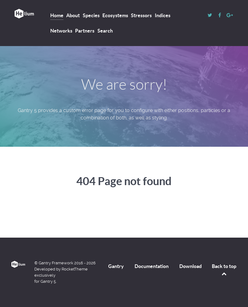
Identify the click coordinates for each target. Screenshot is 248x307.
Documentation (152, 266)
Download (190, 266)
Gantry (116, 266)
